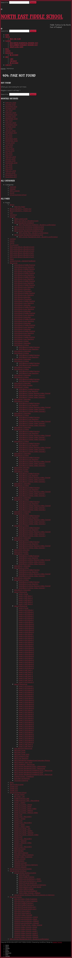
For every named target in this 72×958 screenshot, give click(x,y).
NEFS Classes (15, 191)
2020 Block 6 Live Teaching (24, 267)
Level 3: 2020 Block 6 (26, 708)
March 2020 (9, 149)
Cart (11, 59)
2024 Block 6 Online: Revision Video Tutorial (34, 461)
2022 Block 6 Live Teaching (24, 333)
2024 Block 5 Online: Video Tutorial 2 (32, 451)
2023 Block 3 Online (21, 353)
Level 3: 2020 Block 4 (26, 704)
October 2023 (10, 117)
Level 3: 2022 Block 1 (26, 720)
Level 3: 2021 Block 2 (26, 712)
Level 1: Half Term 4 (26, 602)
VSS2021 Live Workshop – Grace (26, 917)
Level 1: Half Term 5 (26, 604)
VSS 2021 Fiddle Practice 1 (23, 903)
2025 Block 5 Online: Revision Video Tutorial (34, 532)
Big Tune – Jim (19, 796)
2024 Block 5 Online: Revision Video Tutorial (34, 447)
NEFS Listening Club (21, 756)
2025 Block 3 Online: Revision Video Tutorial (34, 506)
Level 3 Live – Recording (23, 839)
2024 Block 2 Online (21, 401)
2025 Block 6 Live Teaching (28, 544)
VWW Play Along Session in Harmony (32, 885)
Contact (8, 65)
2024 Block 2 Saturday (22, 413)
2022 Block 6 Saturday (22, 335)
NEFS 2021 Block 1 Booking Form (22, 253)
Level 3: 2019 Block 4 (26, 692)
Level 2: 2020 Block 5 (26, 630)
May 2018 (8, 167)
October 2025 (10, 105)
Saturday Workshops (22, 778)
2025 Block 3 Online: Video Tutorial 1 (32, 508)
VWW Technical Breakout (28, 891)
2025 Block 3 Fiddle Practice (29, 502)
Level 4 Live (18, 845)
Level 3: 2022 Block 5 (26, 728)
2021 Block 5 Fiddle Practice (24, 285)
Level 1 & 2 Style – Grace (23, 805)
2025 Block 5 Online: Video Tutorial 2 (32, 536)
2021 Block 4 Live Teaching (24, 283)
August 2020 (10, 143)
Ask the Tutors (19, 794)
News (7, 49)
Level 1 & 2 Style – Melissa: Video (26, 813)
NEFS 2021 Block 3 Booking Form (22, 255)
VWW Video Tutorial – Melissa (29, 893)
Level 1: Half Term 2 (26, 598)
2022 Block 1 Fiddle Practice (24, 301)
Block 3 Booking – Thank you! (20, 209)
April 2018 (8, 169)
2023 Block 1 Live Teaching (24, 339)
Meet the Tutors (20, 849)
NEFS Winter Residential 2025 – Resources (29, 768)
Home (7, 35)
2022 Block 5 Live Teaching (24, 327)
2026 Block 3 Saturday (22, 590)
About (7, 37)
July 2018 (8, 165)
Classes (8, 41)
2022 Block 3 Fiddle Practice (24, 313)
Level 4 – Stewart (20, 841)
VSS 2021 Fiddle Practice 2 (24, 905)
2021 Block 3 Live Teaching (24, 279)
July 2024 (8, 111)
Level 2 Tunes (23, 608)
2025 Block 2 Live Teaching (28, 490)
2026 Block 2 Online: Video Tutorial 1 (32, 576)
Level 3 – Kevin (19, 825)
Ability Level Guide (16, 47)
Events (7, 51)
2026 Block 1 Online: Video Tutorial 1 (32, 562)
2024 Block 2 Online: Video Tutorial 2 (32, 411)
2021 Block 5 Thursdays (23, 291)
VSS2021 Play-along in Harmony (26, 865)
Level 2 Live (18, 821)
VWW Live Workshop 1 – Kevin (30, 879)
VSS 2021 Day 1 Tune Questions (25, 899)
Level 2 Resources (20, 606)
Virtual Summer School (18, 195)
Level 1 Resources (20, 592)
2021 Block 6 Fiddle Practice (24, 293)
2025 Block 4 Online (21, 514)
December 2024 (11, 107)
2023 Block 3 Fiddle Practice (29, 355)
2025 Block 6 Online (21, 540)
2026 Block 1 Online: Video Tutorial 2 (32, 564)
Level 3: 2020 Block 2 (26, 700)
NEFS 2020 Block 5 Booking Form (22, 249)
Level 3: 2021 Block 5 (26, 716)
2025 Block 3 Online (21, 500)
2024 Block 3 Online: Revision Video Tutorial (34, 421)
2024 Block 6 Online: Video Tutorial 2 (32, 465)
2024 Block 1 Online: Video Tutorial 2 (32, 397)
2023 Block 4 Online (21, 361)
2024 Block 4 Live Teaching (28, 433)
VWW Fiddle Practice (26, 877)
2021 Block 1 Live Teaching (24, 271)
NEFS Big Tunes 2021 (21, 754)
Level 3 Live (18, 837)
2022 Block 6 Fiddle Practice (24, 331)
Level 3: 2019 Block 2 (26, 688)
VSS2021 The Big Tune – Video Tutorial (28, 925)
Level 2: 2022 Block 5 (26, 654)
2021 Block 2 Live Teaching (24, 275)
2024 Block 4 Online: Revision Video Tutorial (34, 435)
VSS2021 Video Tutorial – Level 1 (25, 931)
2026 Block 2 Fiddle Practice (29, 570)
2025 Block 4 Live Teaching (28, 518)
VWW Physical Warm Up (28, 883)
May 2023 (9, 121)
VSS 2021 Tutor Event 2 (22, 913)
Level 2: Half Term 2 (26, 672)
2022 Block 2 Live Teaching (24, 309)
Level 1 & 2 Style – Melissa (23, 811)
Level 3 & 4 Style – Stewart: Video (26, 835)
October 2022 (10, 127)
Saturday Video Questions (24, 855)
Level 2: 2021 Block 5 (26, 642)
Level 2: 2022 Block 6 (26, 656)
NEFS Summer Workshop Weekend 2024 (29, 227)
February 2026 (10, 103)
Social (12, 193)
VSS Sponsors (19, 861)
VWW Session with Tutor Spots (30, 887)
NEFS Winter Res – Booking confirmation (33, 233)
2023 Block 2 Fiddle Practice (29, 347)
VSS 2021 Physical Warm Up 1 (25, 907)
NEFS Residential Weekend (24, 223)
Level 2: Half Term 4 (26, 676)
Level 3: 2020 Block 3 (26, 702)
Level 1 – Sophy (19, 803)
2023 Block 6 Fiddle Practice (29, 379)
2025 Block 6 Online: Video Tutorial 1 (32, 548)
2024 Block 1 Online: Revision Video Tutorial (34, 393)
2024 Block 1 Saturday (22, 399)
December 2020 (11, 139)
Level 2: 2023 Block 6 (26, 668)
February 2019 (10, 157)
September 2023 (11, 119)
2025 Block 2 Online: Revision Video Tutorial (34, 492)
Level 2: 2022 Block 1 (26, 646)
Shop (7, 57)
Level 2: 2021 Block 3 (26, 638)
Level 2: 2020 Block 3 (26, 626)
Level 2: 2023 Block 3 (26, 662)
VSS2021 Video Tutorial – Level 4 (26, 933)
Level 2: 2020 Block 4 (26, 628)
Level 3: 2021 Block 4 (26, 714)
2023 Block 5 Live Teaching (28, 373)
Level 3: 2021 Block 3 (26, 682)
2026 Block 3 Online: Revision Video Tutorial (34, 586)
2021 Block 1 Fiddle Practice (24, 269)
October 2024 (10, 109)
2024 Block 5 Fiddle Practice (29, 443)
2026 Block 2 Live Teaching (28, 572)
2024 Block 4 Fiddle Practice (29, 431)
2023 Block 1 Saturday (22, 343)
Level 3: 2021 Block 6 (26, 718)
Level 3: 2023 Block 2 (26, 734)
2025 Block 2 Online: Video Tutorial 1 (32, 494)
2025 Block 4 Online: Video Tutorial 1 (32, 522)
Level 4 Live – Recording (23, 847)
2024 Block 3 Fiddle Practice (29, 417)
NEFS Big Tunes (19, 750)
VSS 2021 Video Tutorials (23, 915)
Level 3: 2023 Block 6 (26, 742)
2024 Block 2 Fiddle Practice (29, 403)
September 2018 (11, 163)
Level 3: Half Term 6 (26, 746)
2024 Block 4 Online (21, 429)
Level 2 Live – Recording (23, 823)
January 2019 (10, 159)
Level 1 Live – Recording (22, 817)
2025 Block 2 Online (21, 486)
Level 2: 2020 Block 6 (26, 632)
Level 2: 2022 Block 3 (26, 650)
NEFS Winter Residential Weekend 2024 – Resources (33, 774)
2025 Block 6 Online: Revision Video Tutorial (34, 546)
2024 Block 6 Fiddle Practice (29, 457)
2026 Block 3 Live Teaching (28, 584)
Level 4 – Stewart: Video (23, 843)
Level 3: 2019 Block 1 (26, 686)
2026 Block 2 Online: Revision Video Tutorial (34, 574)
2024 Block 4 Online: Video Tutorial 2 (32, 439)
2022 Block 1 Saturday (22, 305)
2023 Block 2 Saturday (22, 351)
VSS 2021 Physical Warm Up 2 (25, 909)
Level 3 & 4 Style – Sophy (23, 831)
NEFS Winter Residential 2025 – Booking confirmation (38, 237)
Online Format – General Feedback (22, 261)
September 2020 (11, 141)
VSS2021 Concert (20, 863)
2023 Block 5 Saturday (22, 375)
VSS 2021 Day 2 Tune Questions (25, 901)
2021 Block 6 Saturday (22, 297)
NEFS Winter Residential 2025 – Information (30, 766)
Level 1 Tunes (23, 594)
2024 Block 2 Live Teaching (28, 405)
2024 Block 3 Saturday (22, 427)
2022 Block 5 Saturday (22, 329)
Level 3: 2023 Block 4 (26, 738)
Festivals (13, 187)
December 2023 (11, 115)
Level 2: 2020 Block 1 (26, 622)
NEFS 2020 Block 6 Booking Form (22, 251)
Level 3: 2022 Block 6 (26, 730)
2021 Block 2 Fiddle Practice (24, 273)
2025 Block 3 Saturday (22, 512)
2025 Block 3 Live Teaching (28, 504)
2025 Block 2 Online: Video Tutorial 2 (32, 496)
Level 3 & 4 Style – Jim (22, 829)
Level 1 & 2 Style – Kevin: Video (25, 809)
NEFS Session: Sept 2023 (23, 762)
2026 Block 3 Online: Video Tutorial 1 (32, 588)
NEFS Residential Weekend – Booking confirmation (37, 225)
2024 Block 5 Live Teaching (28, 445)
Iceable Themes (57, 942)
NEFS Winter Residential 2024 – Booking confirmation (29, 939)
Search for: (5, 2)
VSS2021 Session (20, 867)
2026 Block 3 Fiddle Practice (29, 582)
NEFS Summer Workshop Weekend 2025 (24, 45)
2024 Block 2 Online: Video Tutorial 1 (32, 409)
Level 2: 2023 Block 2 (26, 660)
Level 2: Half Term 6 (26, 680)
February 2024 (10, 113)
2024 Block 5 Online (21, 441)
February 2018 (10, 171)
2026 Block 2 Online (21, 568)
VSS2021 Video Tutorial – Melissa (26, 935)
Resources (9, 53)
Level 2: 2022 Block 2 (26, 648)
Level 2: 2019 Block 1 (26, 610)
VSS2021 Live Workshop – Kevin (25, 919)
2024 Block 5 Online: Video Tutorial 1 (32, 449)
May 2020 (9, 147)
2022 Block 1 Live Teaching (24, 303)
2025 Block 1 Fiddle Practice (29, 473)
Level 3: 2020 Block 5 (26, 706)
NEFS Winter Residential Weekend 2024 (28, 772)
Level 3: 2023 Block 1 (26, 732)
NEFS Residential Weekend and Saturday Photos (32, 760)
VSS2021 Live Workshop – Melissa (26, 921)
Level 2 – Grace (19, 819)
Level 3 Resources (20, 684)
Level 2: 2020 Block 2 (26, 624)
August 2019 (9, 151)
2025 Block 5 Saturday (22, 538)
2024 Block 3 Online (21, 415)
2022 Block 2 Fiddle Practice (24, 307)
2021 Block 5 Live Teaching (24, 287)
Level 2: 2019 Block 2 (26, 612)
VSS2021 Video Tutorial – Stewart (26, 937)
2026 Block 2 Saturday (22, 578)
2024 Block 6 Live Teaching (28, 459)
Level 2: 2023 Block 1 (26, 658)
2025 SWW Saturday (22, 550)
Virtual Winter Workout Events (25, 873)
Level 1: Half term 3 (25, 600)
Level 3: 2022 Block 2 (26, 722)
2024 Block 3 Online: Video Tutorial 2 (32, 425)
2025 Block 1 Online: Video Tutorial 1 (32, 479)
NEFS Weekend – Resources (24, 764)
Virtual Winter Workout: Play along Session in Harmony (34, 895)
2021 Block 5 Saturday (22, 289)
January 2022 (10, 131)
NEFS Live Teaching (21, 758)
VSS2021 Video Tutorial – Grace (25, 927)
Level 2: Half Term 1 (26, 670)
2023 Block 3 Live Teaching (28, 357)
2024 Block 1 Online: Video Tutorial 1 (32, 395)
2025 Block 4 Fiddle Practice (29, 516)
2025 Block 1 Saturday (22, 484)
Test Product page (16, 784)
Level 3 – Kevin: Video (22, 827)
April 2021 (8, 137)
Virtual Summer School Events (21, 869)
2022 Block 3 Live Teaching (24, 315)
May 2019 (8, 153)
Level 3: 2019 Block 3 (26, 690)
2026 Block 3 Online (21, 580)
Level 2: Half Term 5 (26, 678)
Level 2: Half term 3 (26, 674)
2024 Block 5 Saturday (22, 453)
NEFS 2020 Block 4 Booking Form (22, 247)
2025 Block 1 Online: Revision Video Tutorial (34, 477)
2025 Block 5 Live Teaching (28, 530)
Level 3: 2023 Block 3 (26, 736)
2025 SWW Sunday (21, 552)
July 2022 (8, 129)
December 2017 (11, 175)
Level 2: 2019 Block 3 (26, 614)
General (12, 189)
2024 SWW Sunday (21, 469)
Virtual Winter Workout (18, 871)
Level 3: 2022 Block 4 (26, 726)
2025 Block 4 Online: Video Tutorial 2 (32, 524)
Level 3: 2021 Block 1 (26, 710)
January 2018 (10, 173)
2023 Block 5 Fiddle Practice (29, 371)
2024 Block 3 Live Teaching (28, 419)
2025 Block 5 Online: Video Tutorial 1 (32, 534)
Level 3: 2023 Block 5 (26, 740)
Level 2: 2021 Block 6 (26, 644)
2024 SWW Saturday (22, 467)
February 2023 (10, 123)
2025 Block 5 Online (21, 526)
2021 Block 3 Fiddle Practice (24, 277)
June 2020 (9, 145)
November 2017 (11, 177)
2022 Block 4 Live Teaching (24, 321)
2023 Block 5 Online (21, 369)
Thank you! (14, 786)
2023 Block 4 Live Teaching (28, 365)
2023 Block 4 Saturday (22, 367)
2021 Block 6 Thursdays (23, 299)
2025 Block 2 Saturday (22, 498)
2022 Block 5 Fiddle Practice (24, 325)
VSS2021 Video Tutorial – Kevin (25, 929)
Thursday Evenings (21, 780)
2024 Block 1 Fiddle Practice (29, 389)
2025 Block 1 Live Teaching (28, 475)
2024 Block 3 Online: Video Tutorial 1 (32, 423)
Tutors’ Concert (19, 859)
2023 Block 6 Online (21, 377)
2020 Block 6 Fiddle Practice (24, 265)
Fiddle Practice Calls (21, 798)
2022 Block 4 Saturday (22, 323)
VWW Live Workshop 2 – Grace (30, 881)
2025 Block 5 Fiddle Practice (29, 528)
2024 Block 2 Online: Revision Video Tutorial (34, 407)
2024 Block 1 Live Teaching (28, 391)
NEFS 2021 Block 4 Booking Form (22, 257)
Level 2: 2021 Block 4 (26, 640)
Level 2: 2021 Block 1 (26, 634)
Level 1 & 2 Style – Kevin (22, 807)
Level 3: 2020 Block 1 (26, 698)
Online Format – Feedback (24, 776)
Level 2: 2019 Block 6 (26, 620)
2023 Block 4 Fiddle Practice (29, 363)
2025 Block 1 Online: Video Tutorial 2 (32, 482)
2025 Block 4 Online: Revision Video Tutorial (34, 520)
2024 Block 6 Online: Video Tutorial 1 (32, 463)
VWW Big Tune (24, 875)
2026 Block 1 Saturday (22, 566)
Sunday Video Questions (23, 857)
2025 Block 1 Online (21, 471)
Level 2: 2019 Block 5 (26, 618)
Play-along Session (21, 853)
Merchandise (19, 851)
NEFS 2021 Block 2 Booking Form (26, 221)
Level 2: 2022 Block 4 (26, 652)
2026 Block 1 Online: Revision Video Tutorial (34, 560)
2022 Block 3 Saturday (22, 317)
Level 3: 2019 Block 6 (26, 696)
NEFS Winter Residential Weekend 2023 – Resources (33, 770)
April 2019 (8, 155)
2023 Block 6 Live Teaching (28, 381)
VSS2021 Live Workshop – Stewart (26, 923)
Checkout (13, 61)
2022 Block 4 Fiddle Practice (24, 319)
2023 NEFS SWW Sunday (23, 385)
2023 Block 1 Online (21, 341)
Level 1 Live (18, 815)
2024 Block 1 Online (21, 387)
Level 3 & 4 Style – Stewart (23, 833)
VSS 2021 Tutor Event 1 (22, 911)
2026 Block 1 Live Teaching (28, 558)
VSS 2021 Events (16, 897)
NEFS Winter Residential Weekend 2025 (24, 43)
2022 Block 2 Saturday (22, 311)
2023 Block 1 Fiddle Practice (24, 337)
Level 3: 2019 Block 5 (26, 694)
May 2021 (8, 135)
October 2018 (10, 161)
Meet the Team (15, 39)
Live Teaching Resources (23, 748)
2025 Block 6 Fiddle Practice (29, 542)
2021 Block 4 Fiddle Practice (24, 281)
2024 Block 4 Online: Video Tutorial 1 (32, 437)
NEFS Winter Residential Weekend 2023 (28, 231)
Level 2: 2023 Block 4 (26, 664)
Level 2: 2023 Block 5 (26, 666)
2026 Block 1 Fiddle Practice (29, 556)
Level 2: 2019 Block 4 (26, 616)
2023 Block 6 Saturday (22, 383)
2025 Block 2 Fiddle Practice (29, 488)
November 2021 (11, 133)
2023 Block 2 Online (21, 345)
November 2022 (11, 125)
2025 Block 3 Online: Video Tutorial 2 (32, 510)
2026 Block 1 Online (21, 554)
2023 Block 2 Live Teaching (28, 349)
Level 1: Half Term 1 (25, 596)
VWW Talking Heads (26, 889)
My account (14, 55)
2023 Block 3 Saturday (22, 359)
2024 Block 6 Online (21, 455)
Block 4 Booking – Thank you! (20, 211)
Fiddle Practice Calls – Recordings (26, 801)
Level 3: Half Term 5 (26, 744)
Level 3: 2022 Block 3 (26, 724)
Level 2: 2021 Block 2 (26, 636)
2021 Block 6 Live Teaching (24, 295)
